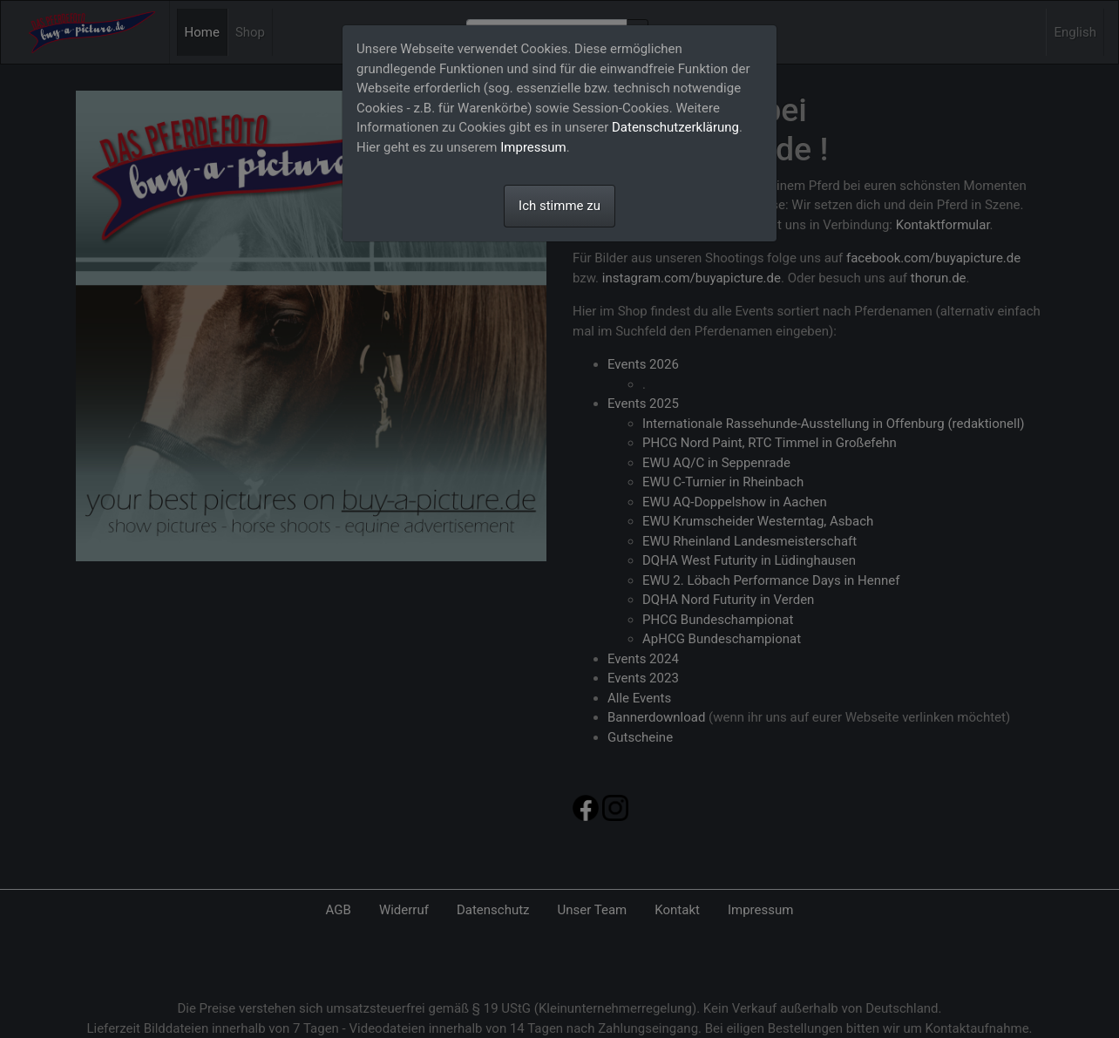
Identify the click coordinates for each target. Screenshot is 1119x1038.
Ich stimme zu (559, 206)
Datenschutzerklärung (675, 127)
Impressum (533, 147)
